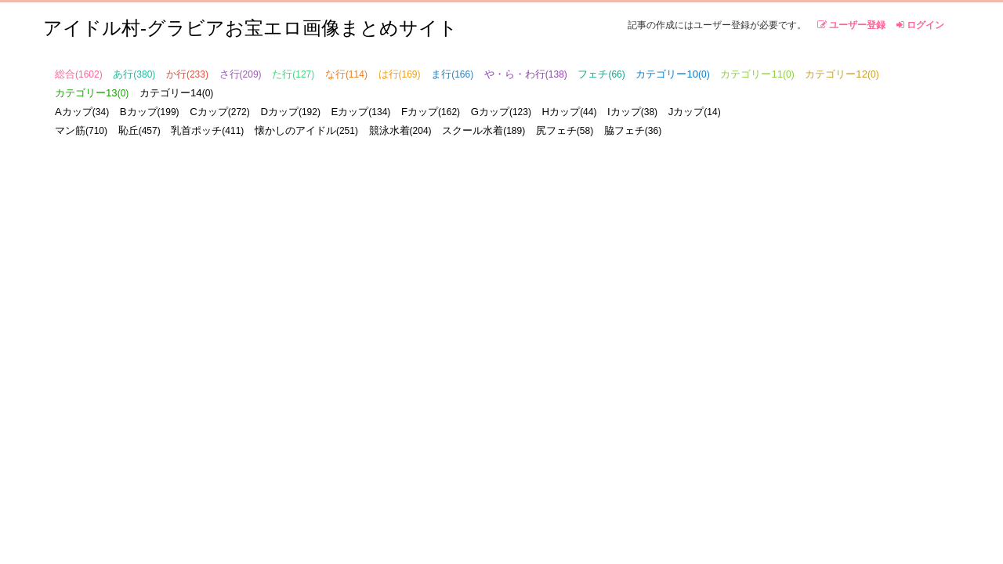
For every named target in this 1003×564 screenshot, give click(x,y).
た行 (293, 74)
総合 (79, 74)
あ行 (134, 74)
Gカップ (501, 112)
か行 (187, 74)
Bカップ (149, 112)
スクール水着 (483, 130)
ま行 (452, 74)
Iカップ (632, 112)
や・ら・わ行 (525, 74)
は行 (399, 74)
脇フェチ (632, 130)
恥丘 (139, 130)
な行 (346, 74)
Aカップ (82, 112)
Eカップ (361, 112)
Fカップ (430, 112)
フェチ (601, 74)
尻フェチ (564, 130)
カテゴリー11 (757, 74)
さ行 (240, 74)
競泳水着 (400, 130)
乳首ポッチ (207, 130)
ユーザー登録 (851, 25)
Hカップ (569, 112)
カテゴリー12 (841, 74)
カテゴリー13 (92, 93)
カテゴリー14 (176, 93)
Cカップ (220, 112)
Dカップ (290, 112)
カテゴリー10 (672, 74)
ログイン (920, 25)
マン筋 (81, 130)
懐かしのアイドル (306, 130)
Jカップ (694, 112)
